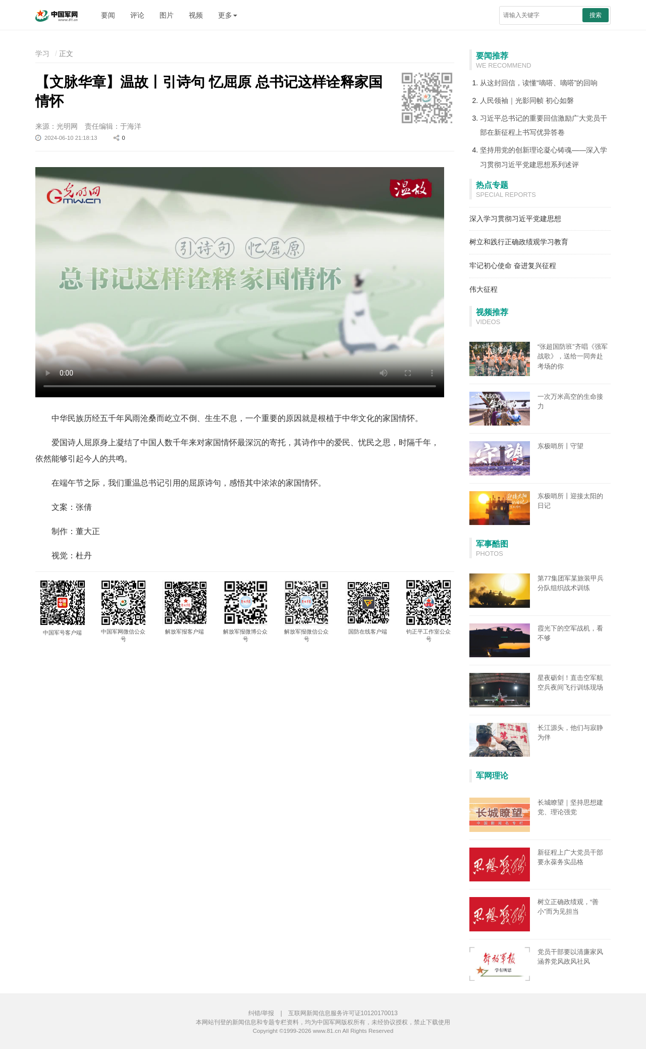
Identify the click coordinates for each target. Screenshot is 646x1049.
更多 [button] (227, 15)
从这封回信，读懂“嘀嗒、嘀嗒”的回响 (539, 83)
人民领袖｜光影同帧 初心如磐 (527, 100)
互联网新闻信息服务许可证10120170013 (343, 1013)
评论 (137, 15)
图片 (166, 15)
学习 (42, 53)
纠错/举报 (261, 1013)
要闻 (108, 15)
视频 (196, 15)
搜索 (595, 15)
